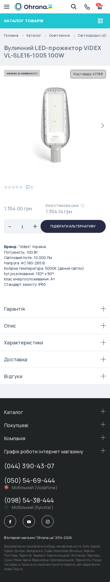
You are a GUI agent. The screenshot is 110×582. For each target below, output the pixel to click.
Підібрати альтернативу (73, 226)
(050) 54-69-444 (29, 480)
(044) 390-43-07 (29, 465)
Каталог (38, 36)
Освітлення (63, 36)
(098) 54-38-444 (29, 500)
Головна (15, 36)
